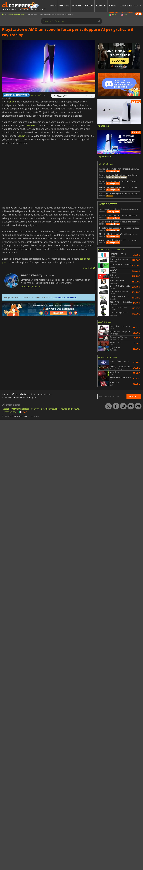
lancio (11, 101)
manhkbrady (36, 95)
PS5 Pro (31, 125)
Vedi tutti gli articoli (31, 286)
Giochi (53, 6)
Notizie (112, 6)
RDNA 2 (23, 135)
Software (76, 6)
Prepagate (64, 6)
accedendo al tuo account (65, 297)
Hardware (101, 6)
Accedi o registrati (129, 6)
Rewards (89, 6)
